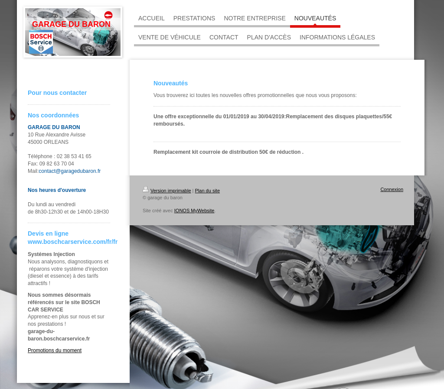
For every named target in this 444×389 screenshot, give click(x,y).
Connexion (391, 189)
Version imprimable (167, 190)
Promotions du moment (55, 350)
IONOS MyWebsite (194, 210)
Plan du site (207, 190)
